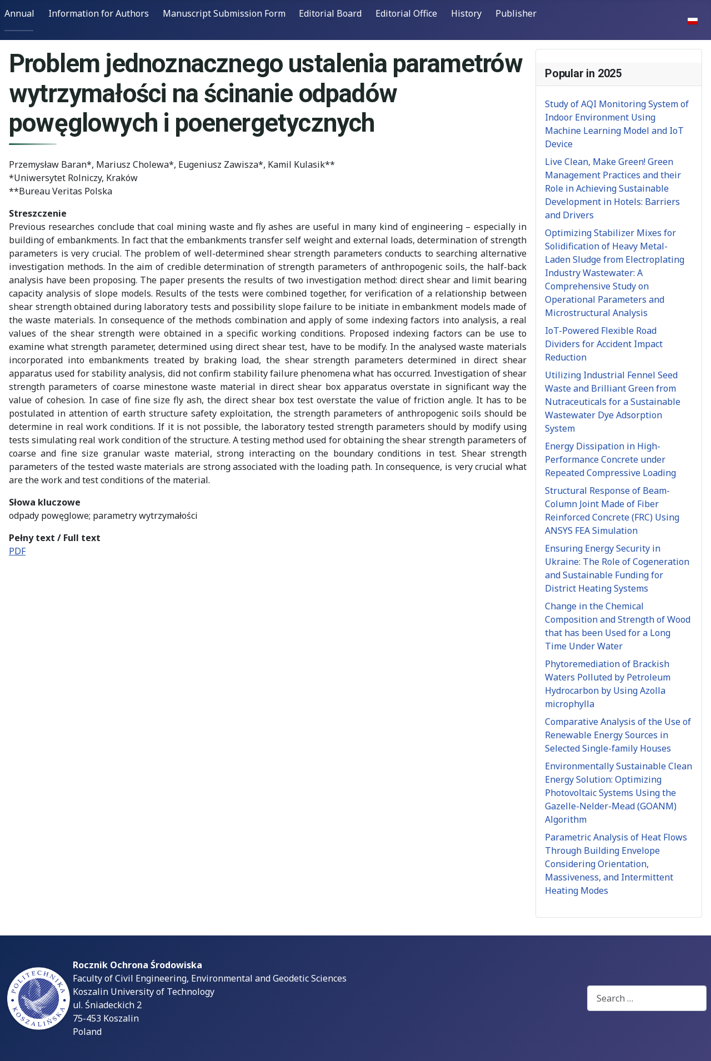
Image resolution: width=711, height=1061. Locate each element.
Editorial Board (330, 13)
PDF (17, 551)
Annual (19, 13)
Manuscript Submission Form (224, 13)
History (466, 13)
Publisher (516, 13)
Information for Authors (98, 13)
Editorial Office (406, 13)
